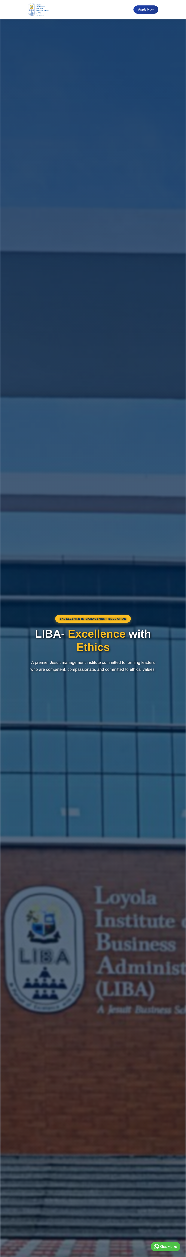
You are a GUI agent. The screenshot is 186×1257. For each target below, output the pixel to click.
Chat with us (165, 1246)
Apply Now (146, 9)
